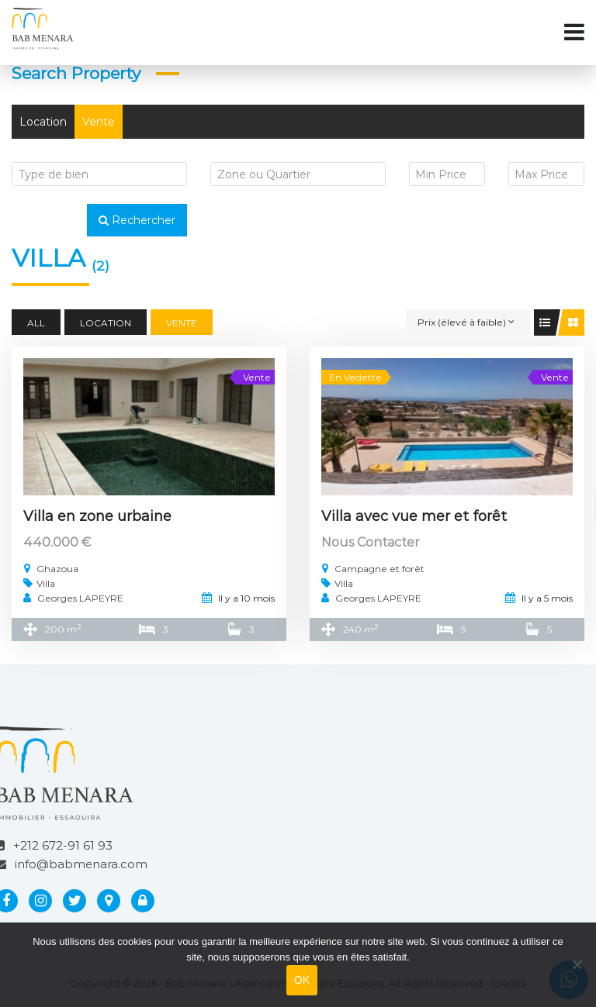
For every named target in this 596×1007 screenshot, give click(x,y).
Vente (98, 122)
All (36, 323)
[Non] (576, 964)
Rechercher (137, 220)
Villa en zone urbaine (97, 516)
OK (302, 980)
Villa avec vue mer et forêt (414, 516)
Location (43, 122)
